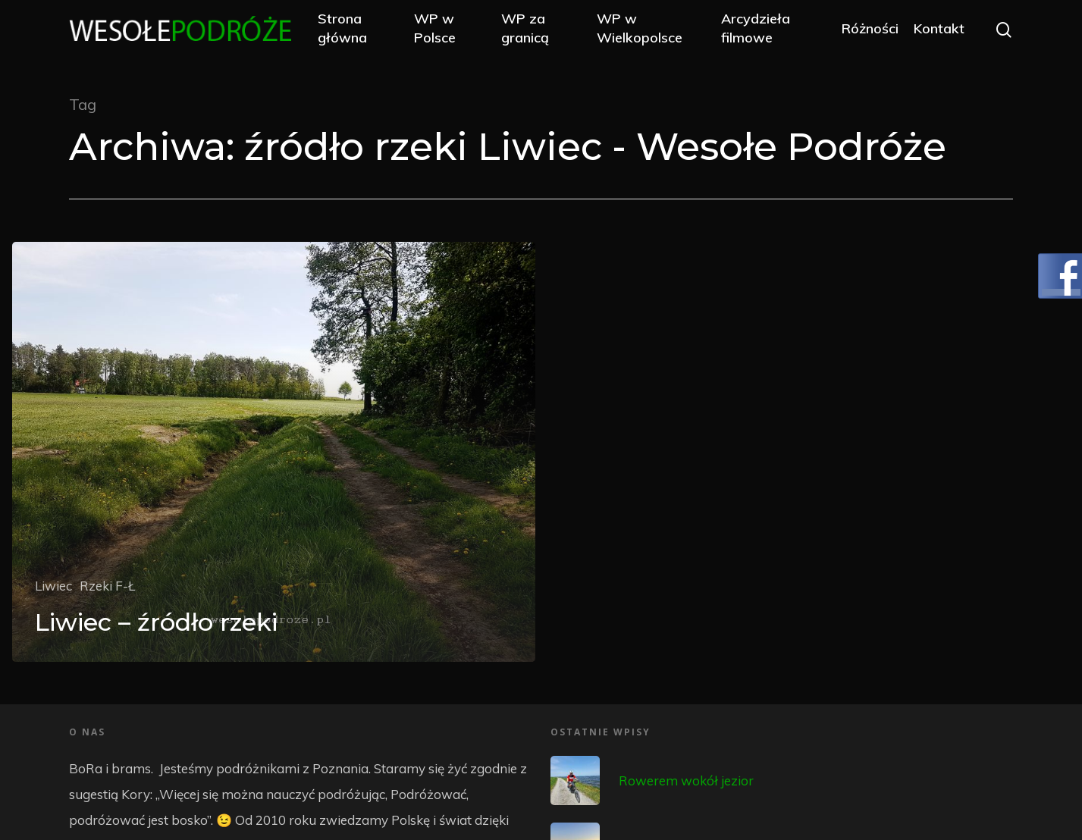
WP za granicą (537, 32)
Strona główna (360, 32)
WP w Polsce (450, 32)
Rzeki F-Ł (108, 586)
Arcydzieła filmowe (760, 32)
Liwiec (53, 586)
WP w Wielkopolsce (648, 32)
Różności (870, 32)
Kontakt (939, 32)
